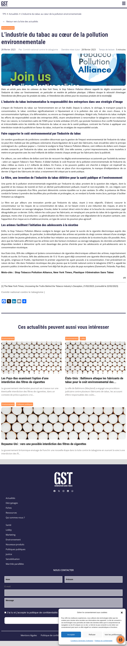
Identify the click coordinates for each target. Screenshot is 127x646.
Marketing (10, 534)
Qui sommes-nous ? (15, 517)
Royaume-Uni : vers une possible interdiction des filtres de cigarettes (43, 444)
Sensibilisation (13, 559)
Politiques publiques (25, 404)
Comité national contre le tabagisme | (23, 292)
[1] (2, 286)
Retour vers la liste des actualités (20, 21)
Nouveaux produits (15, 544)
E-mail (7, 586)
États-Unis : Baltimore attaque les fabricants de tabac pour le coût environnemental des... (94, 380)
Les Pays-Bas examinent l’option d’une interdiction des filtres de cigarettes (24, 380)
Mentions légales (29, 635)
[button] (121, 612)
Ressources (11, 512)
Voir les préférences (113, 634)
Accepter (71, 634)
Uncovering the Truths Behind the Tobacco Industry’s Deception (53, 286)
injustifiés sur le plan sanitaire (81, 190)
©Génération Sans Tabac (99, 272)
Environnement (8, 28)
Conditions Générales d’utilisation (82, 641)
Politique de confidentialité (103, 641)
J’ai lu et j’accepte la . (32, 612)
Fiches (9, 507)
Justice (9, 554)
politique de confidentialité (43, 612)
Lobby (82, 338)
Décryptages (12, 503)
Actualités (13, 14)
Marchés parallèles (15, 564)
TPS (4, 14)
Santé (8, 525)
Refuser (92, 634)
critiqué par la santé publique (71, 172)
